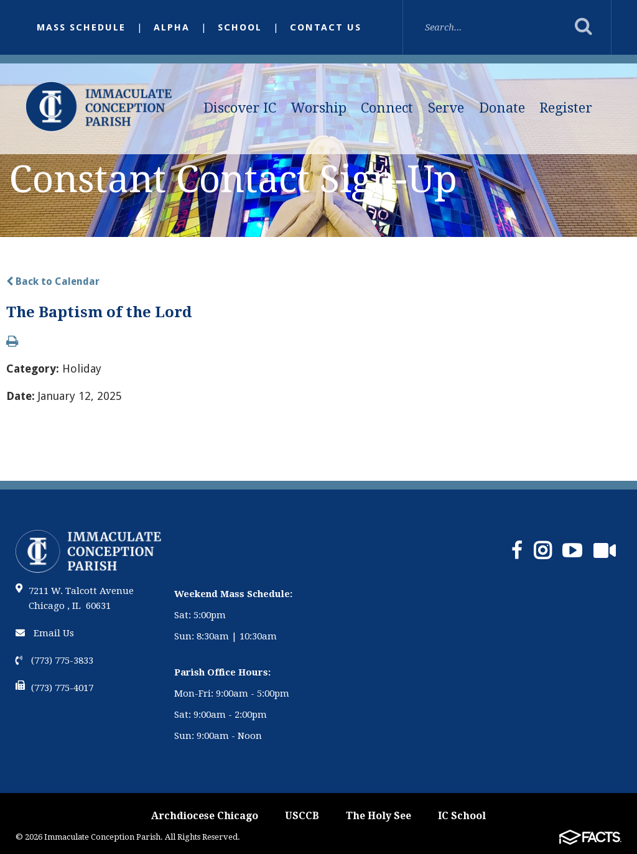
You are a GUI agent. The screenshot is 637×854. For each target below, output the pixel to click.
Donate (502, 108)
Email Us (45, 633)
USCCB (302, 816)
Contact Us (325, 27)
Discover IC (239, 108)
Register (565, 108)
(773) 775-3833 (54, 660)
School (240, 27)
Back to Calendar (53, 281)
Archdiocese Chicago (204, 816)
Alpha (172, 27)
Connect (387, 108)
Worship (318, 108)
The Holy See (378, 816)
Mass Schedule (81, 27)
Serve (446, 108)
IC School (462, 816)
